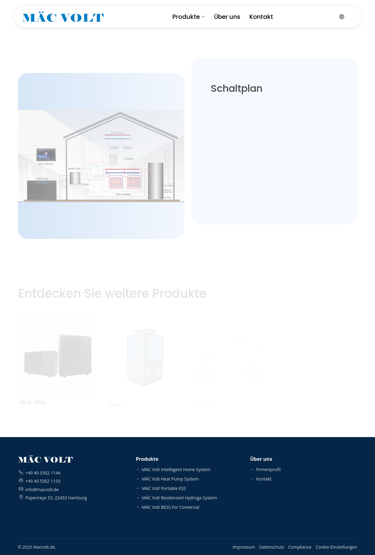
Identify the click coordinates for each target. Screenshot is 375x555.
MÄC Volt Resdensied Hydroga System (176, 498)
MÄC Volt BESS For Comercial (168, 507)
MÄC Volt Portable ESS (161, 488)
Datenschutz (271, 547)
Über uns (227, 16)
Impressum (244, 547)
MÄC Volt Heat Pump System (167, 479)
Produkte (188, 16)
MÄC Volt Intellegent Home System (173, 469)
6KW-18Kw (33, 406)
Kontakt (261, 16)
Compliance (299, 547)
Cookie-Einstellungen (336, 547)
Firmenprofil (265, 469)
